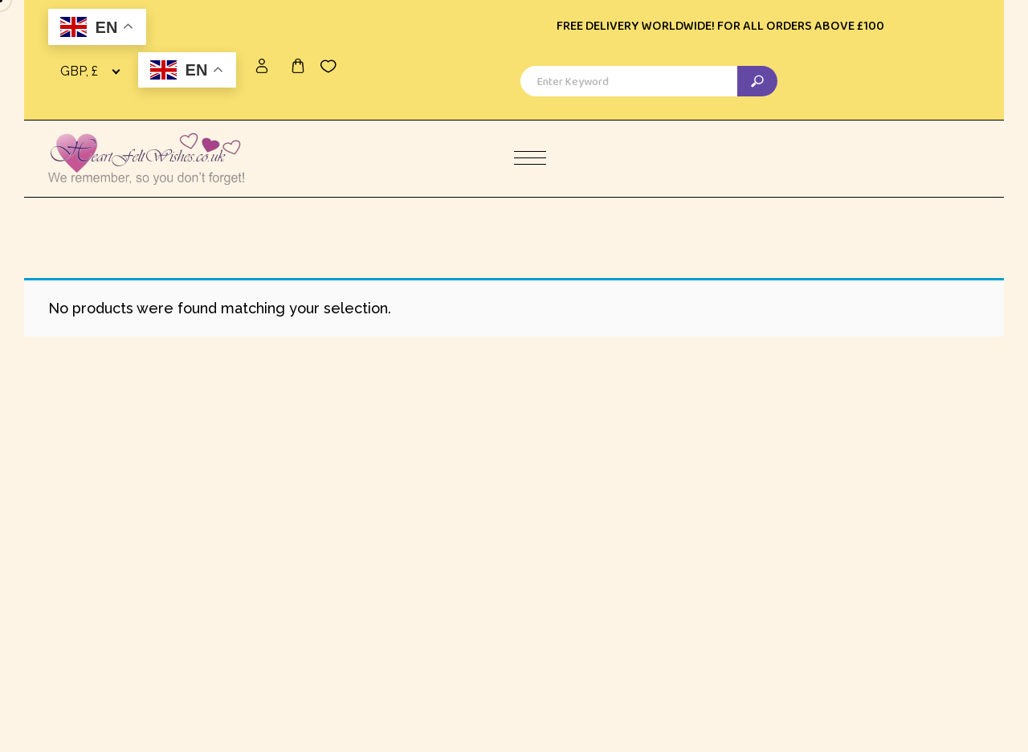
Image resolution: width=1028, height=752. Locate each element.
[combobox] (93, 71)
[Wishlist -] (328, 65)
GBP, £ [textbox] (79, 71)
